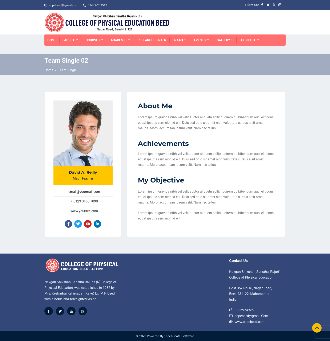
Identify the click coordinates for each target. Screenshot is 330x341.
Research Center (152, 40)
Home (51, 40)
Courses (95, 40)
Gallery (225, 40)
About (71, 40)
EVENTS (202, 40)
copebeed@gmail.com (63, 5)
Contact (250, 40)
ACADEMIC (120, 40)
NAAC (180, 40)
